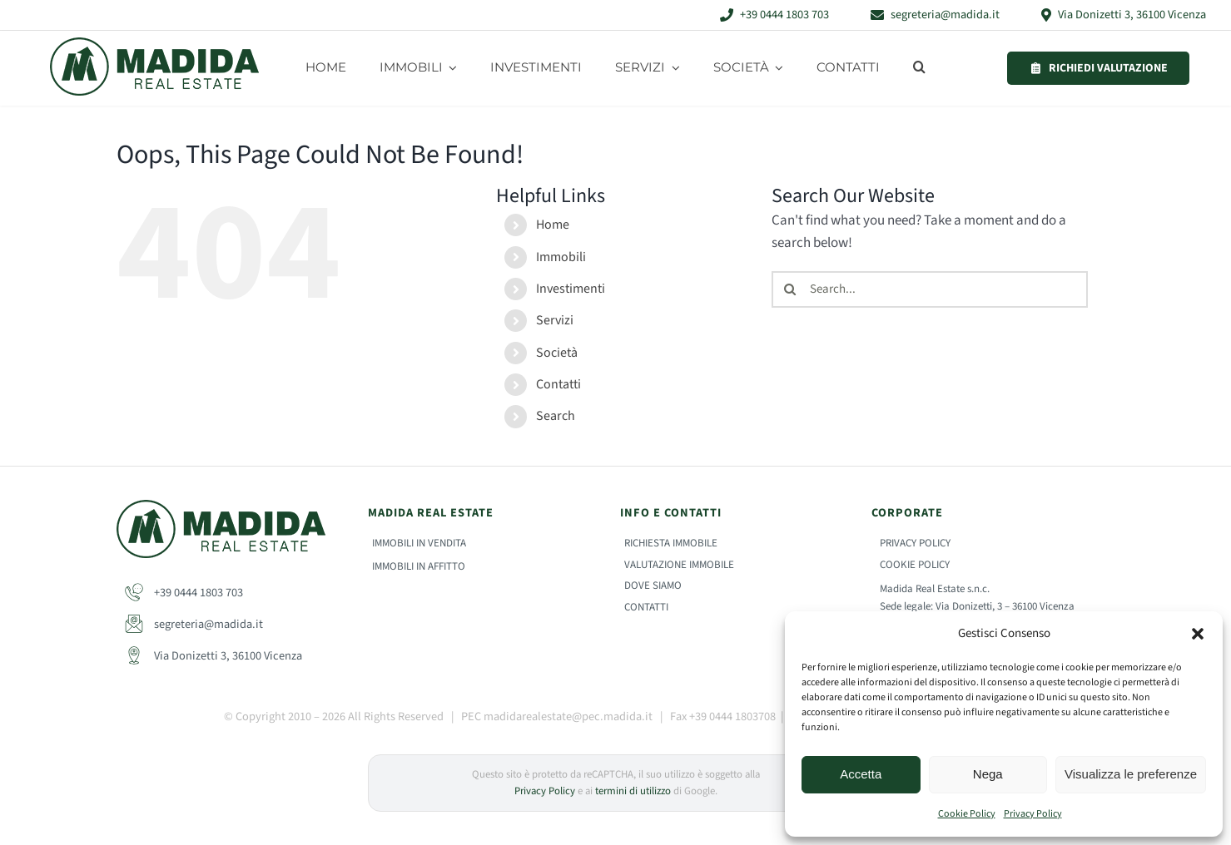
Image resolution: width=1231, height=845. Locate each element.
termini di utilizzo (633, 790)
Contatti (558, 384)
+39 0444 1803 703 (184, 592)
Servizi (554, 320)
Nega (988, 774)
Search (555, 416)
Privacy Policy (1033, 814)
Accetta (860, 774)
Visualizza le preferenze (1131, 774)
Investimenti (570, 288)
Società (557, 352)
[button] (1197, 633)
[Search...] (930, 289)
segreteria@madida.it (194, 624)
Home (552, 224)
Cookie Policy (966, 814)
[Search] (790, 289)
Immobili (561, 257)
